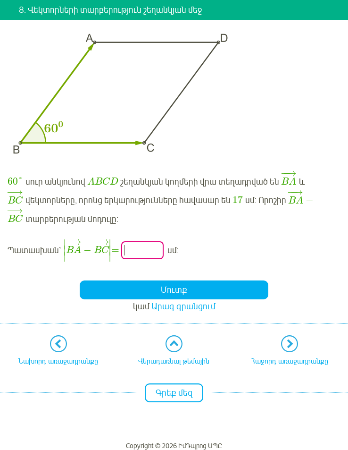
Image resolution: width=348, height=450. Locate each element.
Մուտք (174, 290)
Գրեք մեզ (174, 393)
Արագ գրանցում (183, 306)
